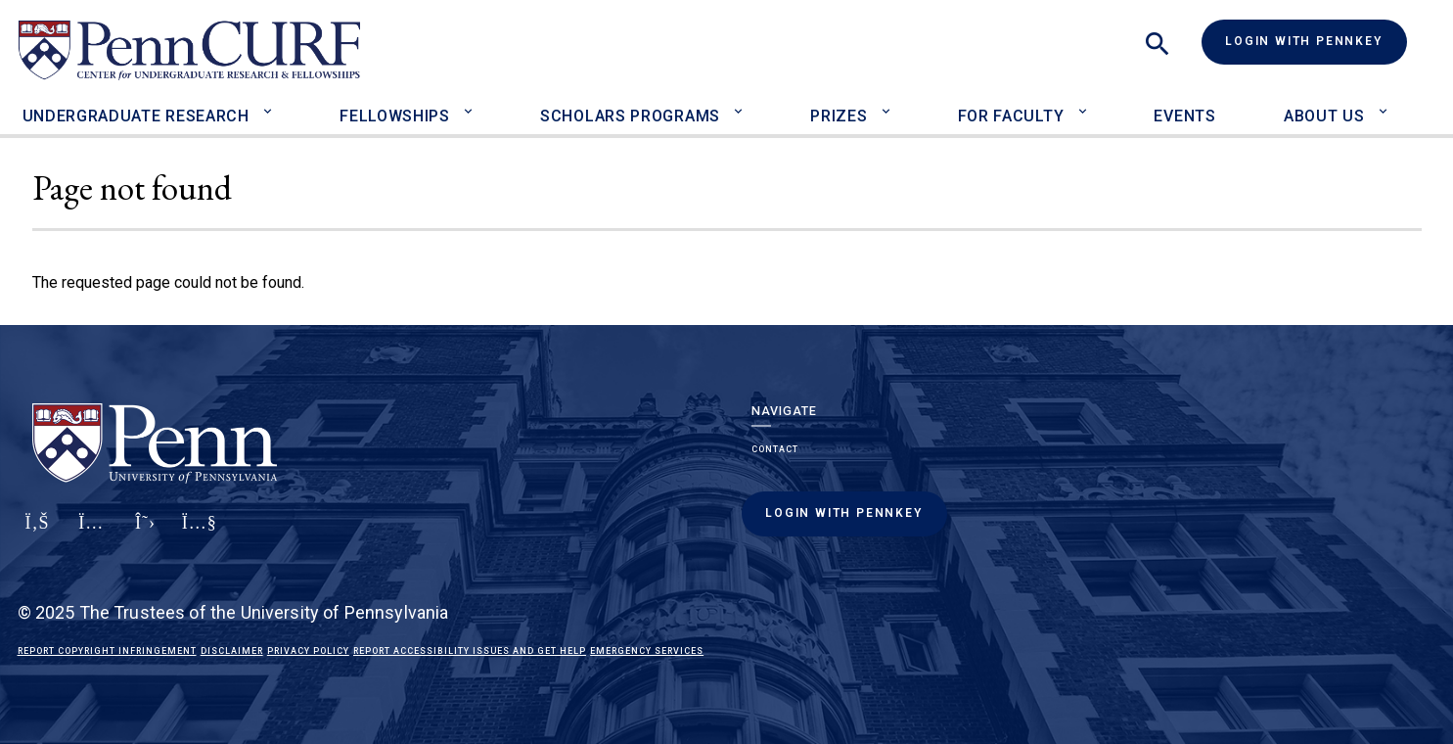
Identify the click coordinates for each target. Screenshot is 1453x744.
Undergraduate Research (136, 116)
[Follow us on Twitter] (144, 533)
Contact (774, 449)
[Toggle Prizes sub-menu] (890, 103)
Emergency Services (647, 651)
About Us (1324, 116)
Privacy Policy (308, 651)
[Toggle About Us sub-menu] (1387, 103)
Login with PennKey (1303, 41)
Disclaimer (232, 651)
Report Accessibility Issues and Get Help (469, 651)
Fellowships (395, 116)
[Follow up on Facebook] (37, 533)
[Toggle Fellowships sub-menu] (473, 103)
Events (1184, 116)
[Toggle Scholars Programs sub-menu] (743, 103)
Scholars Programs (630, 116)
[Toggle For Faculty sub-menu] (1086, 103)
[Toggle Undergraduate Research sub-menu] (272, 103)
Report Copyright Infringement (107, 651)
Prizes (838, 116)
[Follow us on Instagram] (91, 533)
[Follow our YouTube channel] (199, 533)
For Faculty (1011, 116)
